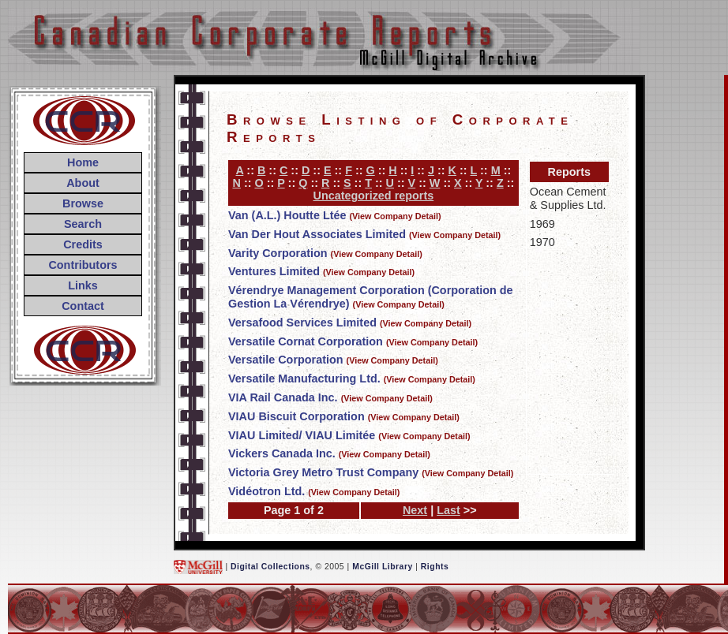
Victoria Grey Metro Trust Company (323, 472)
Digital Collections (270, 566)
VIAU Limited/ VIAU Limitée (301, 435)
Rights (434, 566)
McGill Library (382, 566)
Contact (83, 306)
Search (83, 224)
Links (83, 285)
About (82, 183)
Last (448, 510)
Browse (82, 203)
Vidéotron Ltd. (266, 491)
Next (415, 510)
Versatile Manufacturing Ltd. (304, 378)
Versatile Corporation (285, 359)
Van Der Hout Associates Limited (317, 234)
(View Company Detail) (395, 216)
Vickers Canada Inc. (282, 453)
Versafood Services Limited (302, 322)
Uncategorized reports (373, 195)
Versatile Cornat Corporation (305, 341)
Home (83, 162)
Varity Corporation (278, 253)
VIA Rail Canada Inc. (283, 397)
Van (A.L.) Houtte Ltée (287, 215)
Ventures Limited (274, 271)
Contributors (82, 265)
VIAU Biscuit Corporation (296, 416)
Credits (83, 244)
